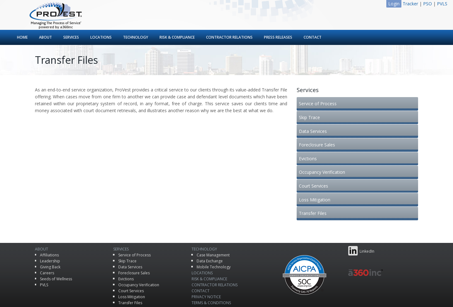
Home (22, 37)
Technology (135, 37)
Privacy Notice (206, 275)
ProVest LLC (215, 296)
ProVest (56, 13)
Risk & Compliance (177, 37)
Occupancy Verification (323, 154)
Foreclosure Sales (318, 133)
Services (71, 37)
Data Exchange (210, 239)
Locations (101, 37)
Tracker (410, 4)
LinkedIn (361, 229)
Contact (313, 37)
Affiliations (49, 233)
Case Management (213, 233)
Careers (47, 251)
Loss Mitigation (316, 175)
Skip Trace (311, 112)
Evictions (309, 143)
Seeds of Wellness (56, 257)
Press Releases (278, 37)
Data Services (314, 123)
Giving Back (50, 245)
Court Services (315, 164)
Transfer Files (314, 185)
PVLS (442, 4)
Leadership (50, 239)
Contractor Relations (229, 37)
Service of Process (319, 102)
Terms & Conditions (211, 281)
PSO (427, 4)
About (45, 37)
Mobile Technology (214, 245)
